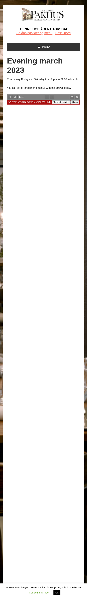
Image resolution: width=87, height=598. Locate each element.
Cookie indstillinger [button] (39, 592)
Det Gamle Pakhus (43, 14)
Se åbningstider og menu (34, 33)
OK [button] (56, 593)
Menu (46, 46)
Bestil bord (63, 33)
